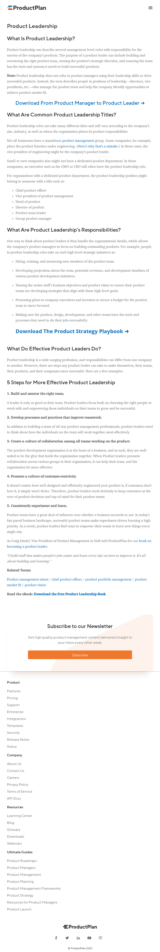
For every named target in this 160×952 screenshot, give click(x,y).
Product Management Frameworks (34, 888)
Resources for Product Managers (32, 902)
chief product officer (67, 579)
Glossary (13, 829)
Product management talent (27, 579)
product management (78, 141)
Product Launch (19, 909)
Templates (15, 725)
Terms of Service (19, 791)
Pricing (12, 698)
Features (14, 691)
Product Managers (21, 867)
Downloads (15, 836)
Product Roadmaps (22, 860)
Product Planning (20, 881)
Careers (13, 777)
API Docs (14, 798)
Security (13, 732)
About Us (14, 764)
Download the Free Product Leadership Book (70, 594)
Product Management (24, 874)
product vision (35, 585)
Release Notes (18, 739)
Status (12, 746)
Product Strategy (20, 895)
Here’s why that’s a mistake (98, 146)
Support (13, 705)
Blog (10, 822)
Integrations (16, 718)
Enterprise (15, 712)
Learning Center (19, 815)
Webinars (14, 843)
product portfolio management (108, 579)
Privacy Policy (17, 784)
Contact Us (15, 770)
